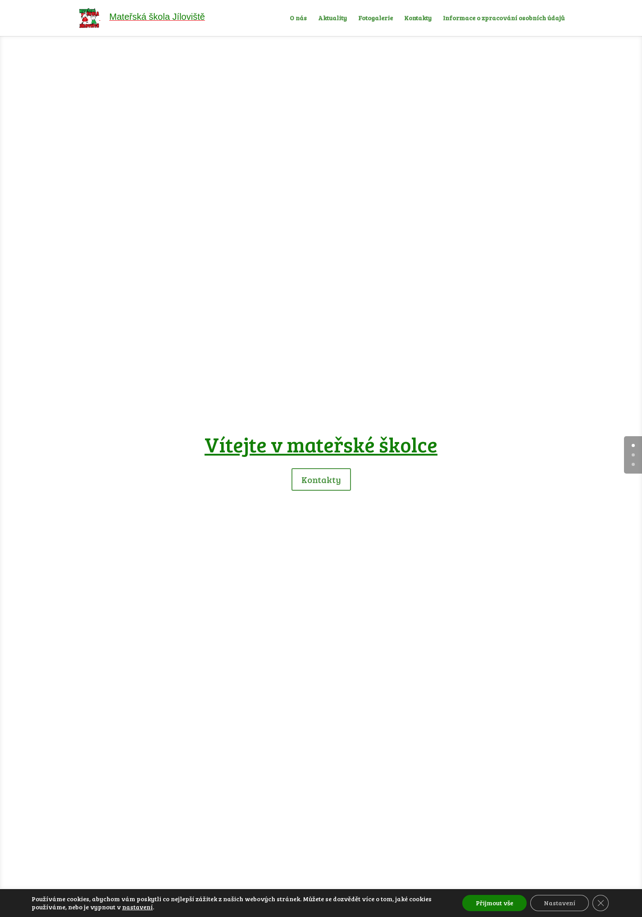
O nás (298, 18)
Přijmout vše (494, 903)
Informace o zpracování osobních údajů (504, 18)
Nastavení (559, 903)
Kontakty (418, 18)
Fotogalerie (375, 18)
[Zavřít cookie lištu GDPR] (600, 903)
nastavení (137, 907)
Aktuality (332, 18)
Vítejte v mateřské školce (321, 444)
